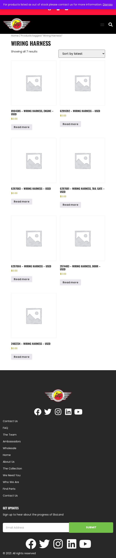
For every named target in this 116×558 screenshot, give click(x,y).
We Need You (11, 475)
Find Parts (9, 489)
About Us (8, 462)
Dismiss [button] (108, 4)
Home (15, 35)
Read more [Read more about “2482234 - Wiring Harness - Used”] (22, 357)
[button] (102, 24)
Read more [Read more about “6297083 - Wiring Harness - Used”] (22, 201)
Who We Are (11, 482)
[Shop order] (81, 54)
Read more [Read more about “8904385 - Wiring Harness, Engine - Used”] (22, 127)
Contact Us (10, 495)
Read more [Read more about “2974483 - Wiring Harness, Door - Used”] (70, 282)
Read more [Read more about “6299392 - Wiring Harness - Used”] (70, 124)
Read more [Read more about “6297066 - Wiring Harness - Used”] (22, 279)
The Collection (12, 468)
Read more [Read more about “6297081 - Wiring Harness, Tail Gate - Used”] (70, 205)
